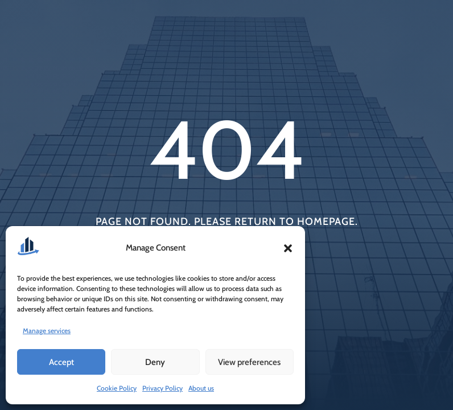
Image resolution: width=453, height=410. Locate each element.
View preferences (249, 362)
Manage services (47, 330)
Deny (155, 362)
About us (201, 388)
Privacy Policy (162, 388)
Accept (61, 362)
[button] (288, 248)
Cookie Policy (117, 388)
